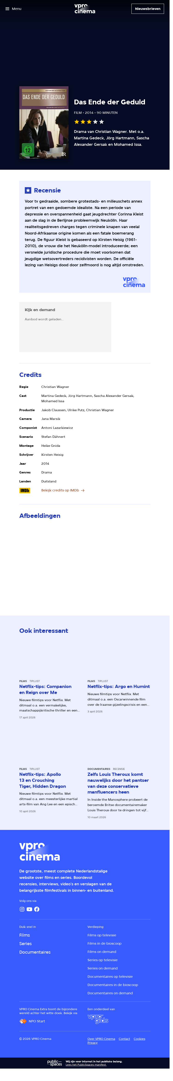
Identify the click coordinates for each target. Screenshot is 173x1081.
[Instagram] (22, 909)
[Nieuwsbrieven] (147, 9)
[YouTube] (29, 909)
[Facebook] (37, 909)
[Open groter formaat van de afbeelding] (84, 562)
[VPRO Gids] (98, 1019)
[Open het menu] (13, 9)
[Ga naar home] (84, 8)
